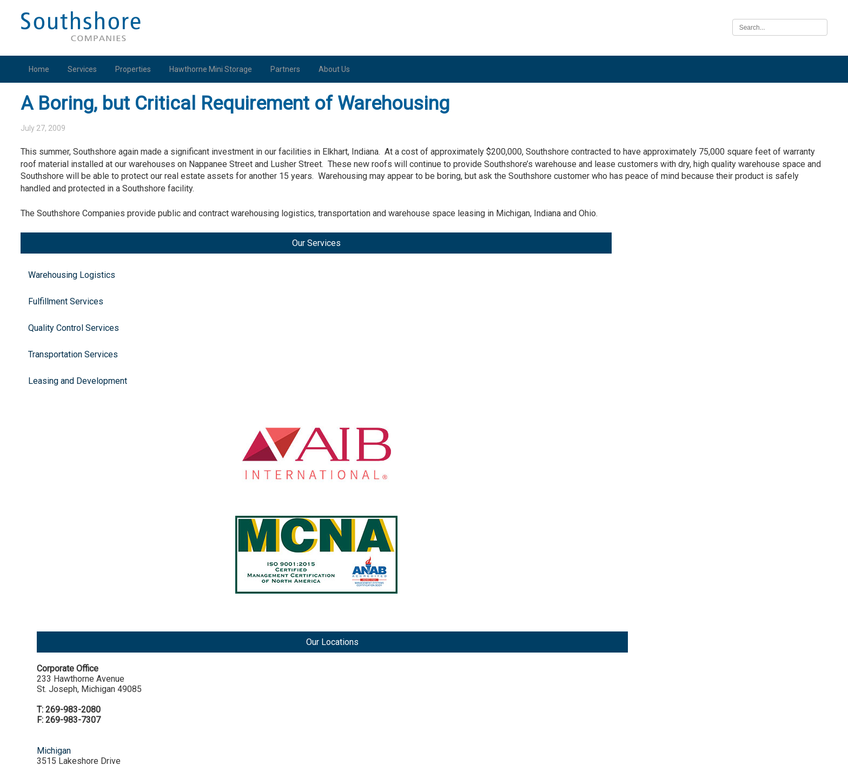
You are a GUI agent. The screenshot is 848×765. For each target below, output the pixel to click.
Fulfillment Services (70, 168)
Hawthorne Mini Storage (215, 69)
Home (44, 69)
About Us (339, 69)
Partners (290, 69)
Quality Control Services (78, 194)
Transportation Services (78, 221)
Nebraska (697, 660)
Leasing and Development (82, 247)
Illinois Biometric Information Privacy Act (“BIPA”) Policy (424, 750)
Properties (138, 69)
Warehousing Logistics (76, 141)
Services (87, 69)
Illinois (692, 495)
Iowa (688, 578)
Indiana (692, 362)
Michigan (696, 218)
